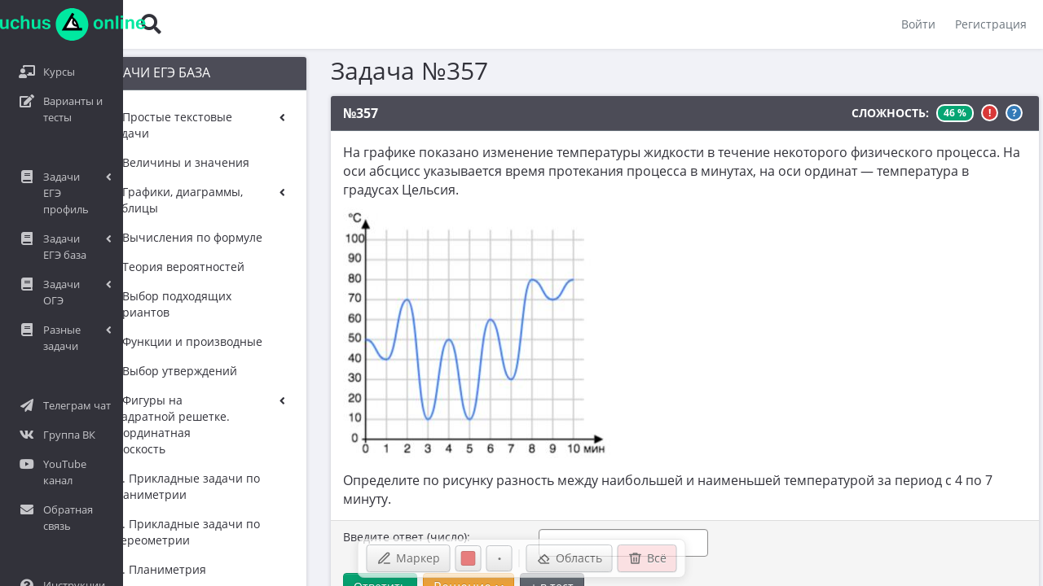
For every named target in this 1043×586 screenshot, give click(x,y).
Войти (918, 24)
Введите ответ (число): (387, 519)
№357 (341, 113)
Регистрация (991, 24)
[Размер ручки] (499, 558)
